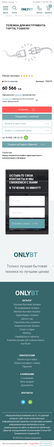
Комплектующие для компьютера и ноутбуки (25, 342)
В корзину (27, 109)
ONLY (27, 9)
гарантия (18, 95)
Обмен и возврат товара (27, 363)
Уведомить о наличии (27, 116)
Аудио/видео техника (27, 315)
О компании (27, 378)
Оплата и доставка (27, 359)
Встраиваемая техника (27, 308)
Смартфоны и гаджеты (27, 336)
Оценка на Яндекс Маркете (26, 144)
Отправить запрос (24, 223)
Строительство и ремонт (27, 322)
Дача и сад (27, 318)
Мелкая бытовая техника (27, 311)
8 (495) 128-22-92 (14, 137)
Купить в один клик (27, 123)
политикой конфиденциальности (33, 229)
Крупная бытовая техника (27, 304)
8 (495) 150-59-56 (42, 2)
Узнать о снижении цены (27, 130)
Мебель (27, 333)
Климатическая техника (27, 326)
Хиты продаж (27, 381)
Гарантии (27, 366)
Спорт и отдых (27, 329)
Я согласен (45, 444)
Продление (6, 99)
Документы (27, 385)
